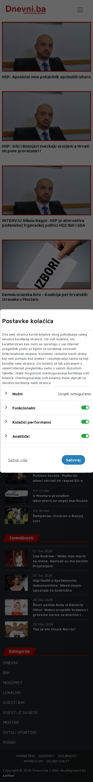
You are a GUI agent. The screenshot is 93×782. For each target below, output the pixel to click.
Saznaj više (18, 460)
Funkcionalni (23, 408)
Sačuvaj (73, 460)
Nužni (17, 393)
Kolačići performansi (31, 422)
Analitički (21, 436)
